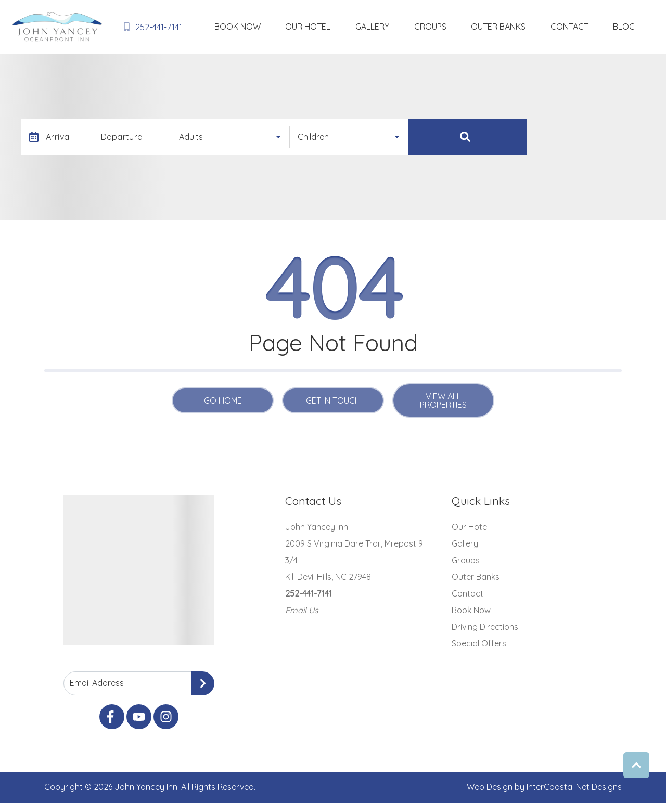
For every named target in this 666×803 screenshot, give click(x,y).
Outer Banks (539, 26)
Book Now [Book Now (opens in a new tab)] (471, 610)
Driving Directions (485, 626)
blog (632, 26)
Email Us (301, 610)
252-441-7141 (308, 593)
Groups (487, 26)
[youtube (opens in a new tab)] (138, 716)
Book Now (344, 26)
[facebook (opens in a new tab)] (111, 716)
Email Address (97, 683)
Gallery (446, 26)
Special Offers (479, 643)
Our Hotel (398, 26)
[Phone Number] (150, 26)
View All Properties (443, 400)
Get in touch (333, 400)
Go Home (223, 400)
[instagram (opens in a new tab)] (165, 716)
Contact (594, 26)
